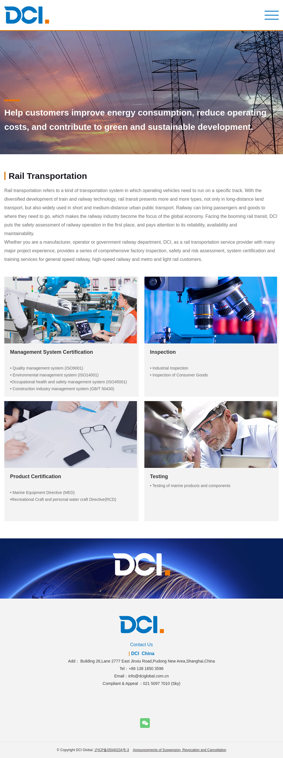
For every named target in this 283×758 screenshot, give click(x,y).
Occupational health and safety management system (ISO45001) (69, 382)
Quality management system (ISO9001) (48, 368)
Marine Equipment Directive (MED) (44, 492)
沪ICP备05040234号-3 (111, 750)
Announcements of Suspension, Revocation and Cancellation (179, 750)
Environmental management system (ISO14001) (56, 375)
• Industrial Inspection (169, 368)
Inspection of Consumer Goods (180, 375)
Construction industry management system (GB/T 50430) (63, 388)
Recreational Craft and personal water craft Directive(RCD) (63, 499)
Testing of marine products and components (191, 485)
